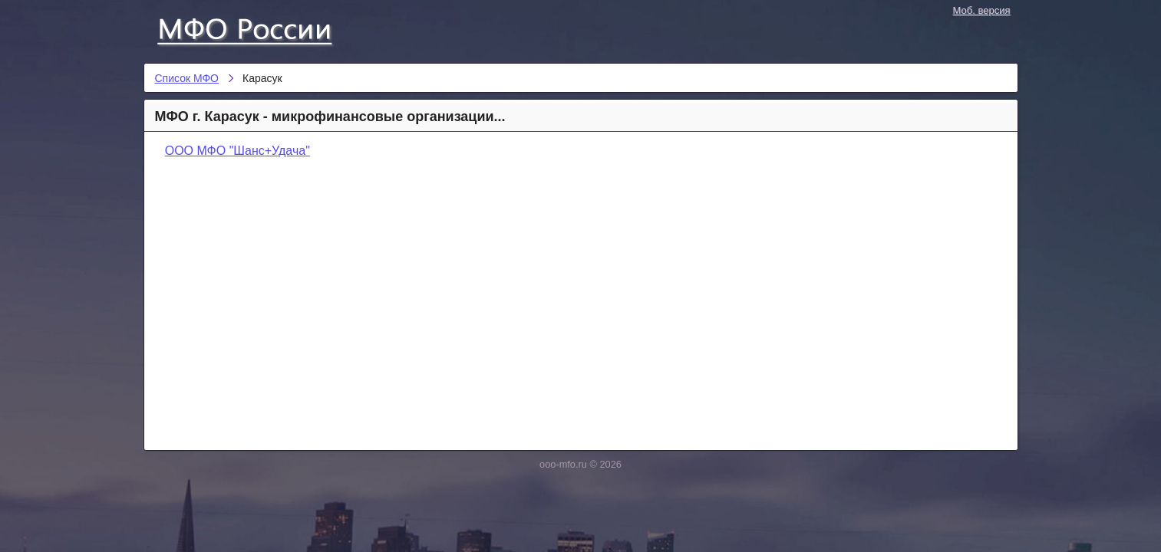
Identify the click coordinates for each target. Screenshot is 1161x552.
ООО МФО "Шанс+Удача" (237, 150)
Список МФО (258, 28)
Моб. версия (982, 10)
